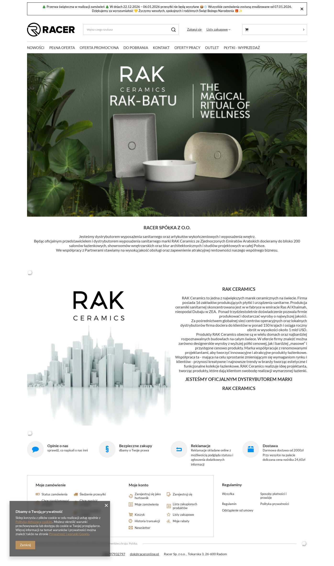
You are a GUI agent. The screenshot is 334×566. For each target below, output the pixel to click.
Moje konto (138, 485)
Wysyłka (228, 494)
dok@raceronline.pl (144, 554)
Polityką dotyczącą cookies (34, 522)
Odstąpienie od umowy (237, 510)
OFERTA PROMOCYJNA (99, 47)
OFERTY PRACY (187, 47)
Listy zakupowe (217, 29)
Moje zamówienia (147, 504)
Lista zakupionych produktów (185, 506)
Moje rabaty (181, 521)
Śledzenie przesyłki (93, 494)
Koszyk (140, 515)
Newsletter (142, 528)
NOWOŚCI (36, 47)
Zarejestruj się (182, 494)
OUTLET (212, 47)
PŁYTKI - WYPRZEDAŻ (242, 47)
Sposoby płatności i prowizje (273, 496)
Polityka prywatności (274, 504)
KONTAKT (161, 47)
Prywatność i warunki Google (69, 534)
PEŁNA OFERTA (62, 47)
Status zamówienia (54, 494)
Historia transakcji (147, 521)
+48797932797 (113, 554)
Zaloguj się (194, 29)
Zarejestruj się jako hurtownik (148, 496)
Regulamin (229, 504)
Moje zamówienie (51, 485)
